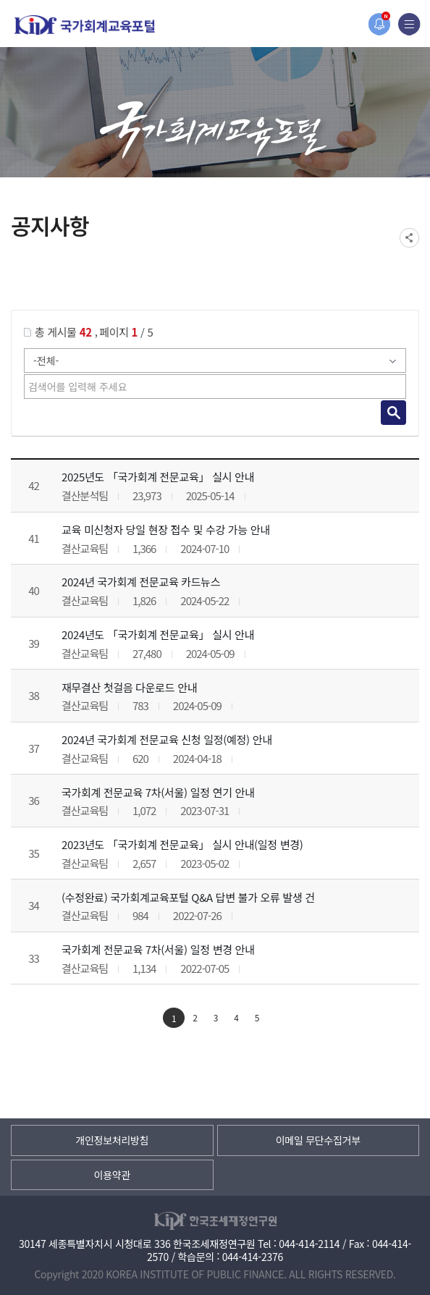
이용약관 (112, 1175)
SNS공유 (409, 238)
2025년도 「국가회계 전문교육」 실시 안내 (158, 476)
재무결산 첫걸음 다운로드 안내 (129, 687)
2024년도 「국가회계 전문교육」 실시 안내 (158, 634)
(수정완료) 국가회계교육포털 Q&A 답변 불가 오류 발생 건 (188, 897)
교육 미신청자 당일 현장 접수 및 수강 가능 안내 (166, 529)
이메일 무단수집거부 (318, 1140)
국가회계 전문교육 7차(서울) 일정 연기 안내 (158, 792)
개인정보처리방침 (111, 1140)
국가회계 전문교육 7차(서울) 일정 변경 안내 (158, 949)
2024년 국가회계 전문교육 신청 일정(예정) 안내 (167, 739)
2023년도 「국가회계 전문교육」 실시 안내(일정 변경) (182, 844)
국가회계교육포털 (84, 25)
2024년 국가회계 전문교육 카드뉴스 (141, 581)
